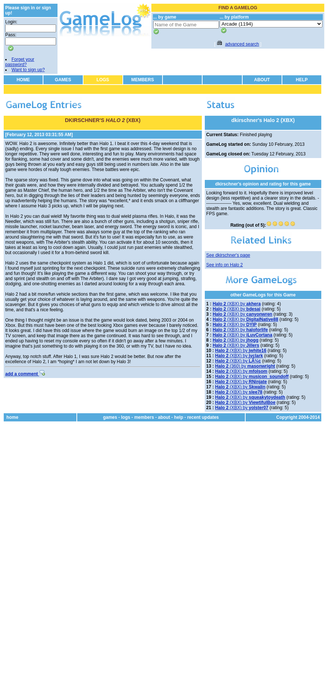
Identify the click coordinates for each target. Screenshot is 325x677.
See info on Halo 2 (224, 264)
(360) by (245, 366)
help (178, 417)
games (110, 417)
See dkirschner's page (228, 255)
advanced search (242, 44)
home (12, 417)
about (164, 417)
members (144, 417)
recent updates (203, 417)
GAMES (63, 79)
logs (125, 417)
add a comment (25, 374)
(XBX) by (236, 303)
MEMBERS (142, 79)
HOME (23, 79)
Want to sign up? (28, 69)
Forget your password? (19, 62)
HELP (302, 79)
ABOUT (262, 79)
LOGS (102, 79)
